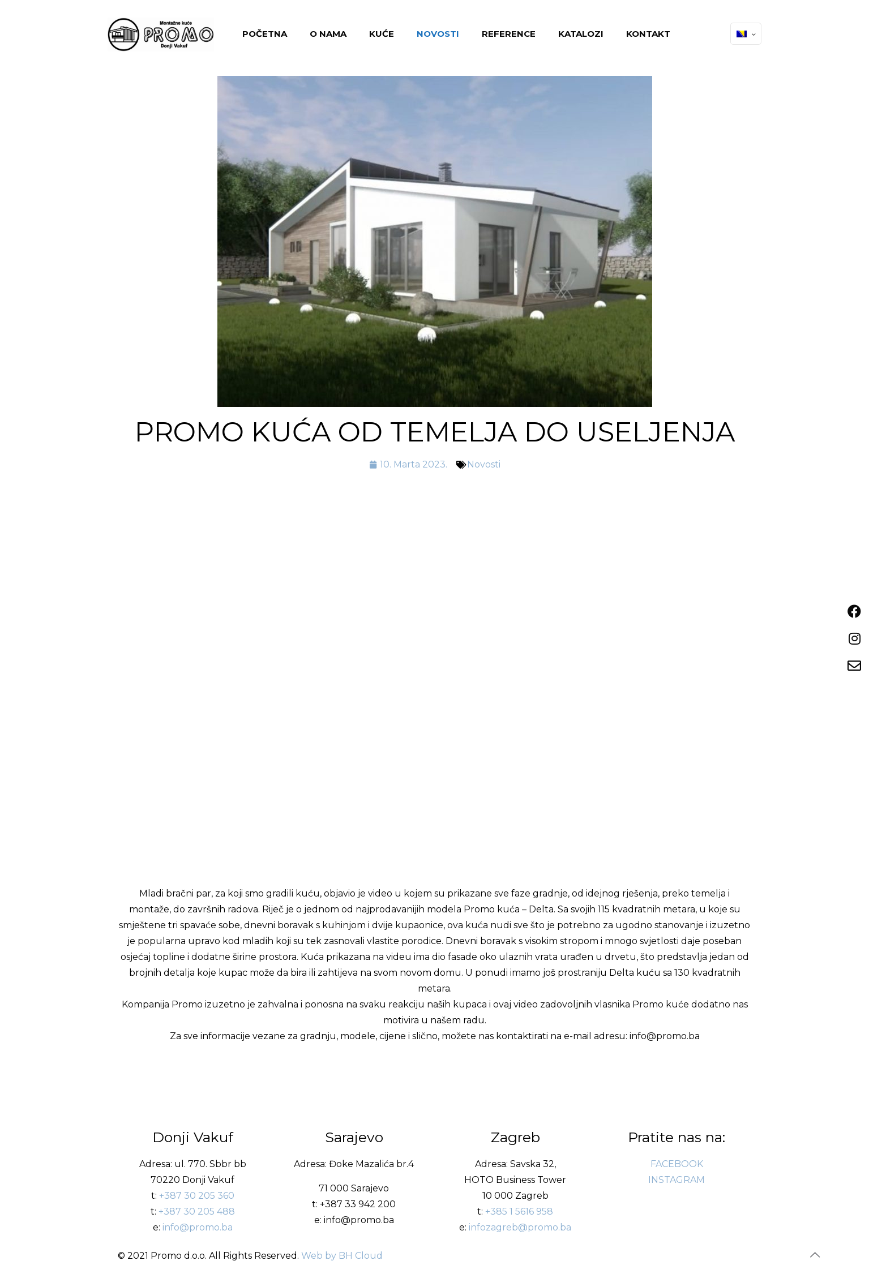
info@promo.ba (197, 1227)
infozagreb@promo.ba (520, 1227)
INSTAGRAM (676, 1179)
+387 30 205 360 (196, 1195)
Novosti (483, 464)
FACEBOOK (676, 1164)
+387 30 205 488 (197, 1211)
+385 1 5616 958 (519, 1211)
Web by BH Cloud (342, 1255)
